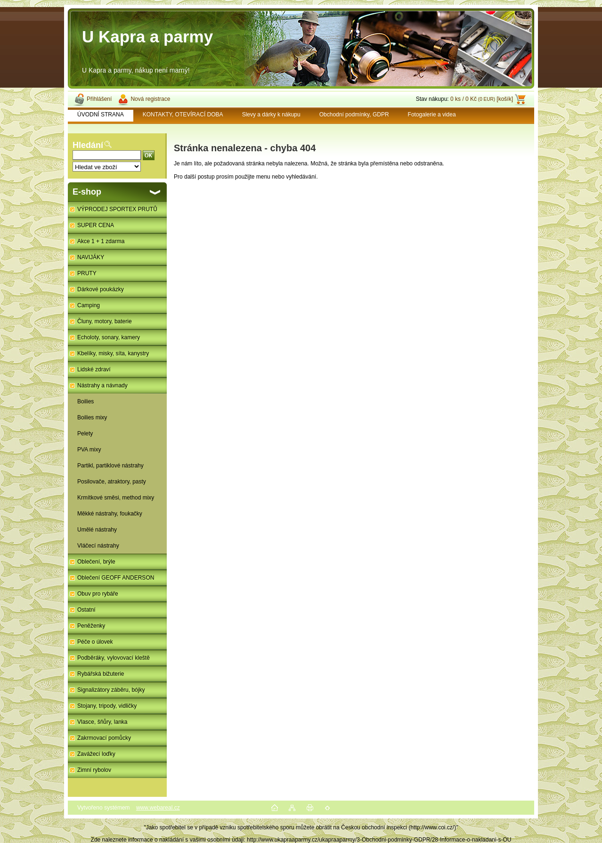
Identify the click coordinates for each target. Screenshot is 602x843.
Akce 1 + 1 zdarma (100, 241)
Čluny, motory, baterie (104, 321)
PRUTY (87, 273)
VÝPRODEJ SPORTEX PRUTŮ (117, 209)
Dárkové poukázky (100, 289)
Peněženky (91, 625)
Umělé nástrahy (97, 529)
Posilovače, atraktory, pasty (111, 481)
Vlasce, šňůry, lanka (102, 722)
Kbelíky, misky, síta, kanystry (113, 353)
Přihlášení (99, 99)
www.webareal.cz (158, 807)
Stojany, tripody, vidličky (107, 706)
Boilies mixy (92, 417)
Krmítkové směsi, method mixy (115, 497)
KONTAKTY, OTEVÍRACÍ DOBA (183, 114)
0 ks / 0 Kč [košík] (481, 99)
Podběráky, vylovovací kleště (113, 658)
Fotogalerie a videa (432, 114)
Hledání (88, 145)
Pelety (85, 433)
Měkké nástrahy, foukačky (109, 513)
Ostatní (86, 609)
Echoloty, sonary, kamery (108, 337)
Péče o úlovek (95, 641)
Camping (88, 305)
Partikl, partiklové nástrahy (110, 465)
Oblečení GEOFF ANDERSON (115, 577)
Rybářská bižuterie (100, 674)
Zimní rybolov (94, 770)
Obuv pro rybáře (97, 593)
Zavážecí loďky (96, 754)
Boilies (85, 401)
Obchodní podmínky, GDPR (354, 114)
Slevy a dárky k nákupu (271, 114)
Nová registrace (150, 99)
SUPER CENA (95, 225)
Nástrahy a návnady (102, 385)
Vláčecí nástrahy (98, 545)
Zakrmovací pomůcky (104, 738)
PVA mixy (89, 449)
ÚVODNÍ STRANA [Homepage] (100, 114)
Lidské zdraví (94, 369)
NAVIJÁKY (90, 257)
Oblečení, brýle (96, 561)
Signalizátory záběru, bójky (111, 690)
